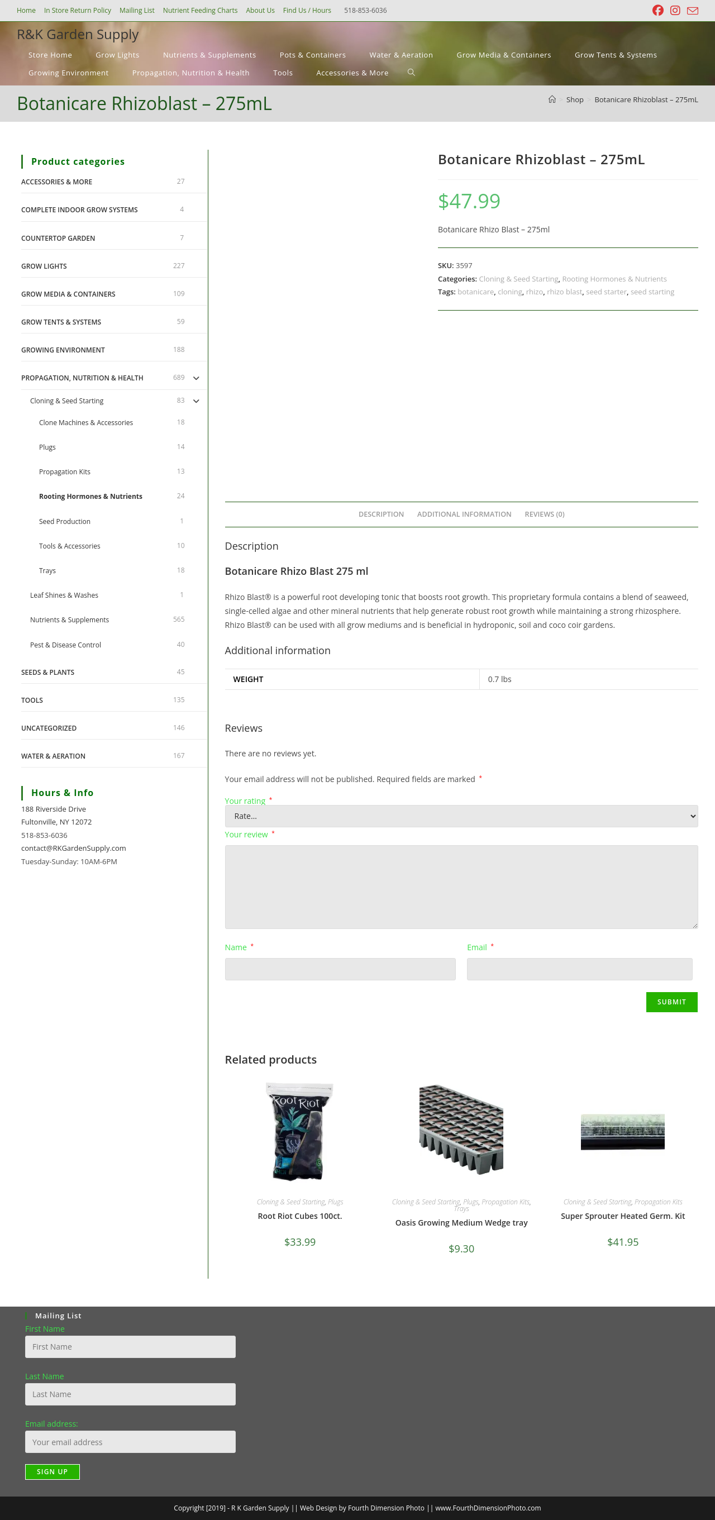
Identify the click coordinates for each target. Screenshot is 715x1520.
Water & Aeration (53, 756)
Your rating (249, 801)
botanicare (475, 292)
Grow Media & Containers (68, 294)
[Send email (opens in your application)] (691, 11)
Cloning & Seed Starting (518, 279)
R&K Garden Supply (78, 34)
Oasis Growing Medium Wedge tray (461, 1222)
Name (239, 947)
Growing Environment (63, 350)
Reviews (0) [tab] (545, 514)
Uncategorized (49, 728)
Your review (250, 834)
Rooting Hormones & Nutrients (615, 279)
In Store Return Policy (77, 10)
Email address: (51, 1423)
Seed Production (64, 521)
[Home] (552, 99)
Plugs (335, 1202)
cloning (510, 292)
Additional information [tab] (464, 514)
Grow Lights (44, 266)
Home (26, 10)
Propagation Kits (506, 1202)
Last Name (44, 1376)
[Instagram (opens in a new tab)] (675, 10)
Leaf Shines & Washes (64, 595)
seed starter (606, 292)
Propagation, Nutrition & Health (82, 378)
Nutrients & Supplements (69, 620)
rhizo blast (564, 292)
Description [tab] (381, 514)
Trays (461, 1208)
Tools (32, 700)
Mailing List (137, 10)
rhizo (534, 292)
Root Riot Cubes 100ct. (300, 1216)
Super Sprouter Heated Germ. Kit (623, 1216)
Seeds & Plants (47, 672)
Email (480, 947)
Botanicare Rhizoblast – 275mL (646, 99)
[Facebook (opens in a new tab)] (658, 10)
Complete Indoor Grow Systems (79, 210)
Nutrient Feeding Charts (200, 10)
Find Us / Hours (307, 10)
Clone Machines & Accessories (86, 422)
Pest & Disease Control (65, 645)
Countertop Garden (58, 238)
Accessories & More (56, 182)
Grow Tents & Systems (61, 322)
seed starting (652, 292)
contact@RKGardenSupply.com (73, 848)
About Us (260, 10)
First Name (45, 1328)
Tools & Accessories (70, 546)
